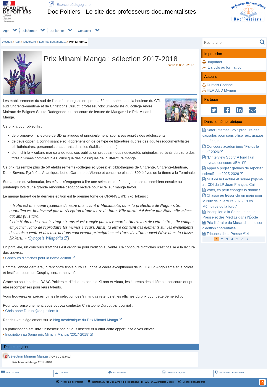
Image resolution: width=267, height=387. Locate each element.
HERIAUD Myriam (221, 90)
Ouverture (29, 41)
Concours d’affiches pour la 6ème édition (38, 258)
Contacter (84, 30)
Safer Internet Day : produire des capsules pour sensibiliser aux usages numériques (233, 135)
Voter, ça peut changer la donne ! (233, 190)
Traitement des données (229, 372)
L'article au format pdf (225, 67)
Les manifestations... (52, 41)
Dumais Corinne (220, 85)
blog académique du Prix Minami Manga (85, 320)
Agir (5, 30)
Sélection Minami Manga (28, 356)
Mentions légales (173, 372)
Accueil (7, 41)
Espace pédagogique (69, 5)
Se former (57, 30)
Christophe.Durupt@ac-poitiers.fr (31, 311)
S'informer (30, 30)
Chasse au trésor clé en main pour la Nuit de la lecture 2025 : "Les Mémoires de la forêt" (232, 200)
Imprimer (215, 62)
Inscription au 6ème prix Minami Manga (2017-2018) (47, 334)
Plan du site (9, 372)
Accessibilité (116, 372)
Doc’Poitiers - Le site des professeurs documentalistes (121, 11)
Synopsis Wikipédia (46, 238)
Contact (61, 372)
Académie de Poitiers (72, 381)
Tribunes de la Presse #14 (228, 234)
